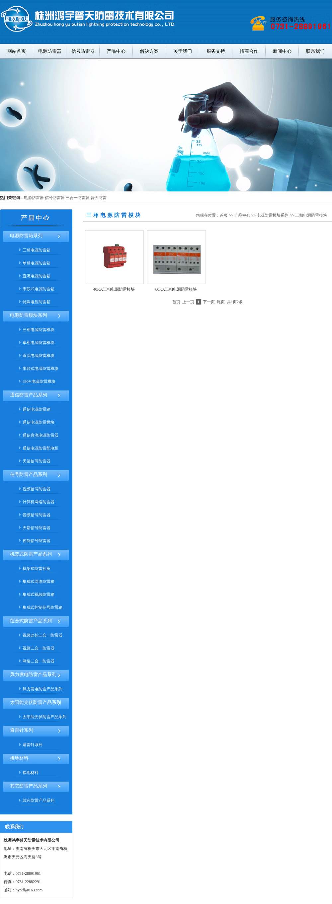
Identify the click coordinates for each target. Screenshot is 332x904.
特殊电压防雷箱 (36, 302)
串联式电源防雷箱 (38, 289)
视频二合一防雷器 (38, 648)
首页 (224, 215)
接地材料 (19, 758)
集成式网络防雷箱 (38, 581)
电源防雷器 (49, 51)
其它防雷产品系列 (28, 786)
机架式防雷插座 (36, 568)
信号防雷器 (83, 51)
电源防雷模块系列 (28, 315)
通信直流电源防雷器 (40, 435)
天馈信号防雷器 (36, 461)
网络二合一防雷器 (38, 661)
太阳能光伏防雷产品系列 (35, 702)
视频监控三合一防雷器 (42, 635)
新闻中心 (282, 51)
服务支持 (216, 51)
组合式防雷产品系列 (31, 620)
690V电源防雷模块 (39, 381)
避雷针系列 (21, 730)
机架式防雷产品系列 (31, 554)
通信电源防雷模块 (38, 422)
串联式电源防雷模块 (40, 368)
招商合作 (249, 51)
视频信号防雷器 (36, 489)
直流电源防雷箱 (36, 276)
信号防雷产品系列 (28, 474)
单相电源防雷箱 (36, 263)
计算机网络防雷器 (38, 502)
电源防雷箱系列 (26, 235)
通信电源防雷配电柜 (40, 448)
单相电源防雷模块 (38, 342)
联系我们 (315, 51)
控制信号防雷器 (36, 540)
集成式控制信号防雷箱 (42, 607)
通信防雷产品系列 (28, 394)
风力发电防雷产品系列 (33, 674)
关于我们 (182, 51)
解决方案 (149, 51)
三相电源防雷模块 (38, 329)
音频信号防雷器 (36, 515)
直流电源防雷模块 (38, 355)
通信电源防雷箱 (36, 409)
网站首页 (16, 51)
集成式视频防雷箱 (38, 594)
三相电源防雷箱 (36, 250)
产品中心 (116, 51)
